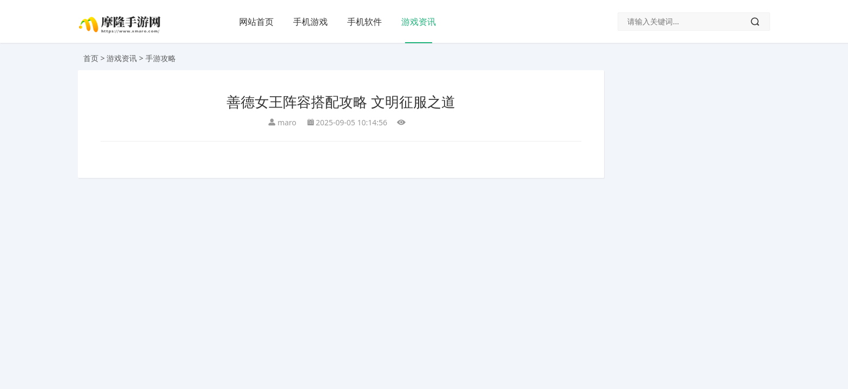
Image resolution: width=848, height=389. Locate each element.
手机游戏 (310, 22)
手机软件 (364, 22)
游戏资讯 (418, 22)
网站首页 (256, 22)
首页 (90, 58)
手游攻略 (160, 58)
